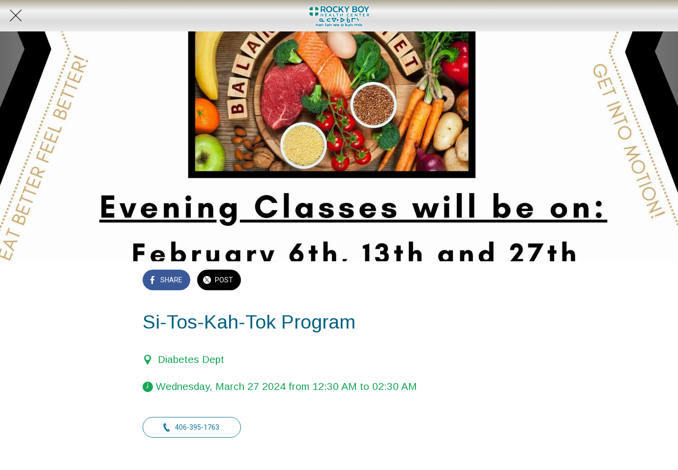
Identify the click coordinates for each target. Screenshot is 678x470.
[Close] (16, 16)
